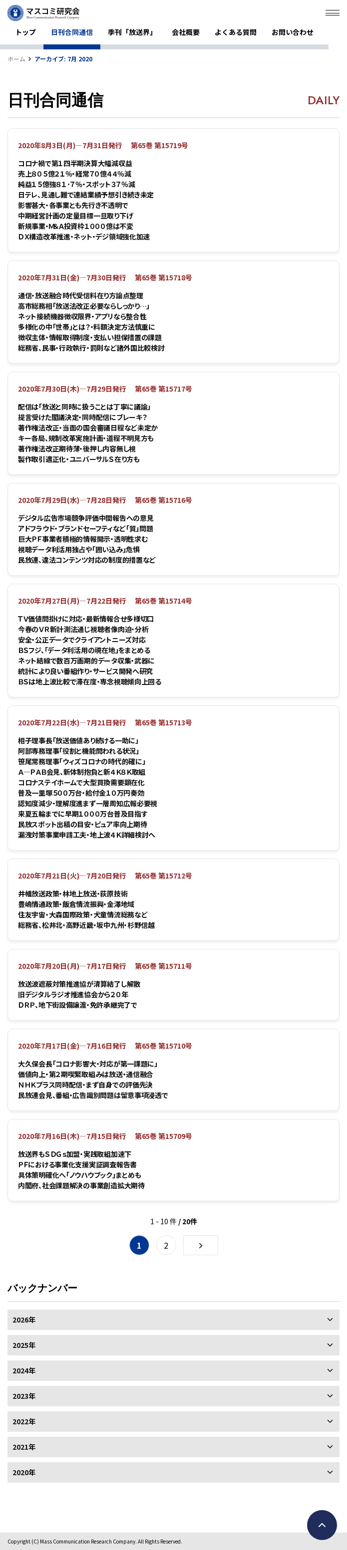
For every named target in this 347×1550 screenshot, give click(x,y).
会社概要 (186, 32)
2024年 (173, 1370)
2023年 (173, 1396)
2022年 (173, 1421)
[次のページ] (200, 1245)
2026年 (173, 1320)
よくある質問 (236, 32)
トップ (25, 32)
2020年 (173, 1472)
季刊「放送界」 (132, 32)
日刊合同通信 (72, 32)
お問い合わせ (293, 32)
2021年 (173, 1447)
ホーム (16, 58)
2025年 (173, 1345)
